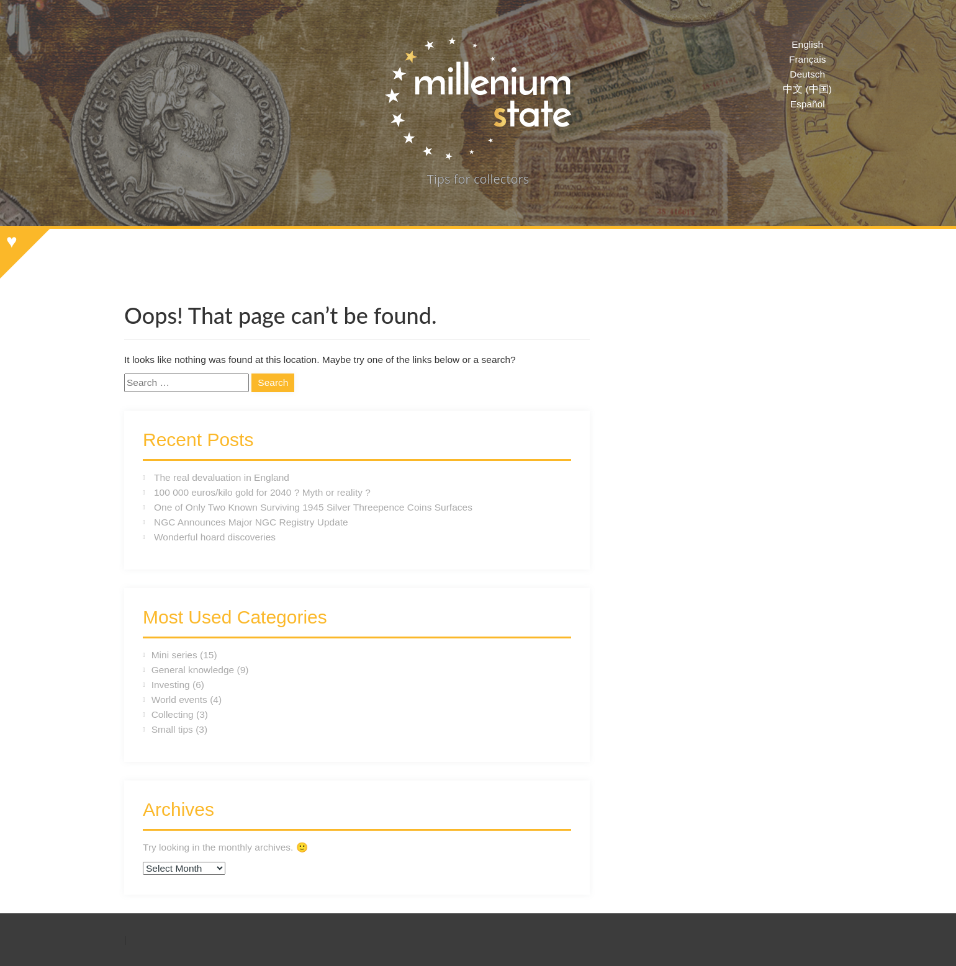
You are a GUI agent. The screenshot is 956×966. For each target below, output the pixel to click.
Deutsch (807, 74)
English (807, 44)
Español (807, 104)
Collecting (172, 714)
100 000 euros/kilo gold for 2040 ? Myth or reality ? (262, 492)
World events (179, 699)
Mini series (174, 655)
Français (807, 59)
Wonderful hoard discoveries (215, 537)
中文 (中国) (807, 89)
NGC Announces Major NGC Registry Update (251, 522)
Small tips (172, 729)
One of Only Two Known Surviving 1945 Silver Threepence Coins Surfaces (313, 507)
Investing (170, 684)
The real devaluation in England (221, 477)
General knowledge (193, 669)
